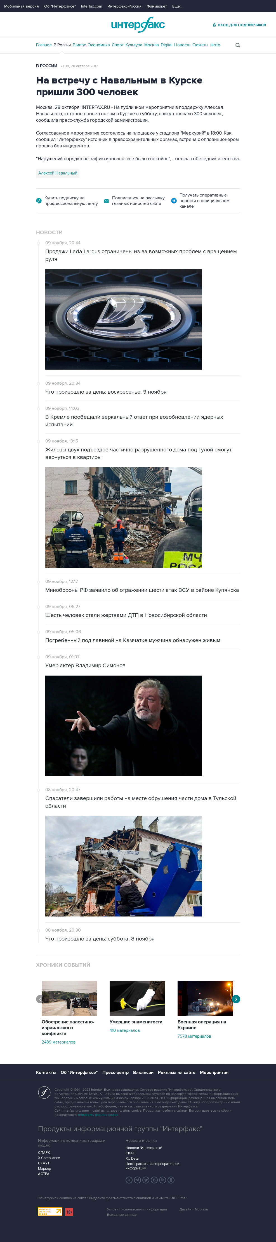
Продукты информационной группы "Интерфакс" (120, 1128)
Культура (134, 44)
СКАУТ (43, 1163)
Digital (166, 44)
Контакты (46, 1072)
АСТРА (43, 1174)
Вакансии (143, 1072)
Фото (215, 44)
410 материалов (125, 1030)
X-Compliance (49, 1158)
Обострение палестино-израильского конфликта (68, 1028)
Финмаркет (157, 6)
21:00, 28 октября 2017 (79, 66)
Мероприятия (214, 1072)
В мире (79, 44)
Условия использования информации (137, 1209)
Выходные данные (122, 1215)
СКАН (130, 1153)
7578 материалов (194, 1036)
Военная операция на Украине (202, 1025)
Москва (151, 44)
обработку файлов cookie (98, 1115)
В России (62, 44)
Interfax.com (91, 6)
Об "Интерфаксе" (60, 6)
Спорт (118, 44)
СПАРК (44, 1152)
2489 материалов (59, 1042)
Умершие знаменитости (136, 1022)
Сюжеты (200, 44)
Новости (182, 44)
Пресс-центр (115, 1072)
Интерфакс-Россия (124, 6)
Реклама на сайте (176, 1072)
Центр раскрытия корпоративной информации (152, 1166)
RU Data (132, 1158)
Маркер (44, 1168)
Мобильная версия (21, 6)
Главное (44, 44)
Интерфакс (138, 24)
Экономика (99, 44)
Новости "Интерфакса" (144, 1148)
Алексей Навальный (57, 173)
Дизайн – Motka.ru (194, 1209)
